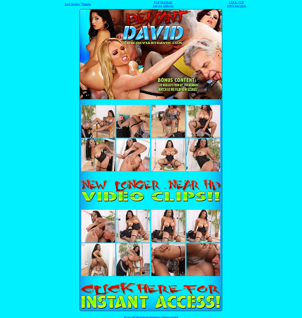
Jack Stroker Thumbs (78, 4)
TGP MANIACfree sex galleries (163, 4)
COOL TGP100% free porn (236, 4)
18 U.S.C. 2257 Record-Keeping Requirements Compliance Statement (151, 317)
